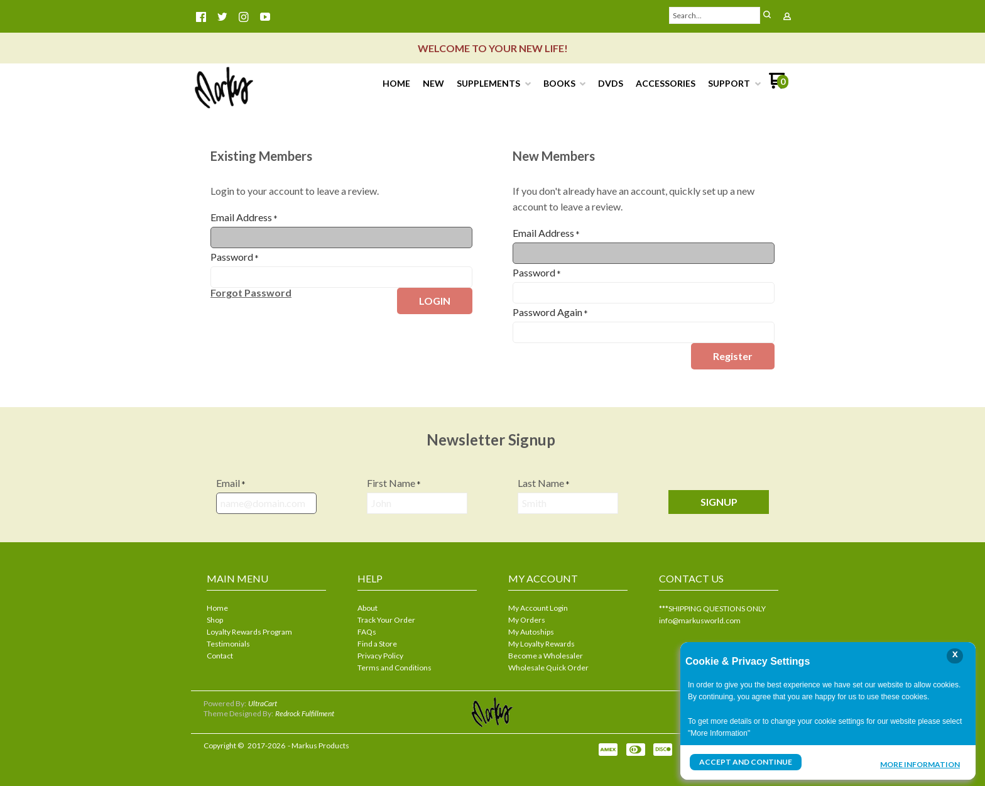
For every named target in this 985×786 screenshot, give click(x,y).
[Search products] (715, 15)
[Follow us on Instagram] (244, 17)
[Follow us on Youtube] (265, 17)
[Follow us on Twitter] (222, 17)
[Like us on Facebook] (201, 17)
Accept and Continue (745, 762)
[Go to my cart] (778, 85)
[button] (767, 15)
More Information (920, 763)
